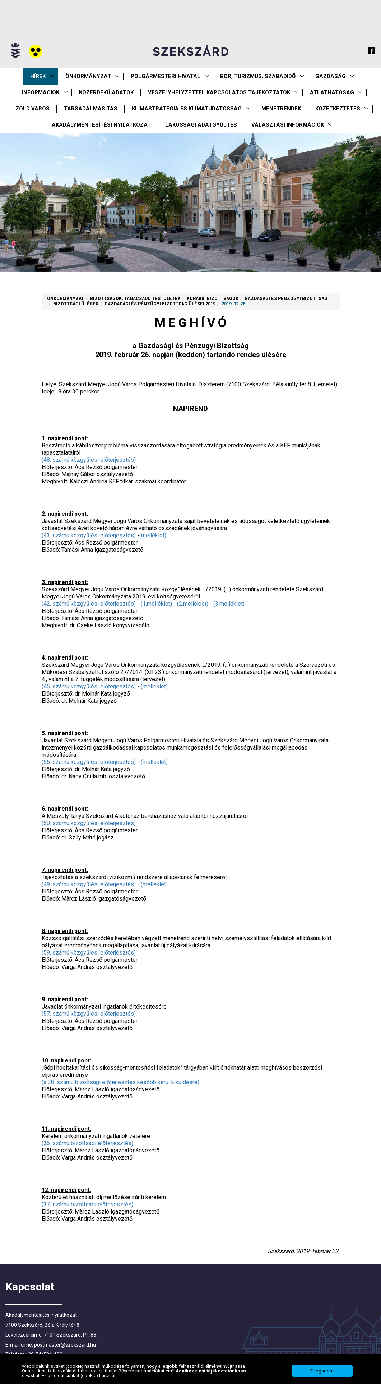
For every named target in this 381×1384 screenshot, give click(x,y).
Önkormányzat (88, 76)
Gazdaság (330, 76)
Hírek (38, 76)
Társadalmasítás (90, 108)
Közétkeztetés (337, 108)
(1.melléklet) (156, 603)
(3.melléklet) (229, 603)
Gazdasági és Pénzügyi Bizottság (286, 298)
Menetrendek (281, 108)
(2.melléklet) (192, 603)
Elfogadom (322, 1371)
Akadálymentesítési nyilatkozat (101, 125)
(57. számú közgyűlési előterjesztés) (89, 1013)
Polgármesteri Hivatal (165, 76)
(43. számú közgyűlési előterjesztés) (89, 535)
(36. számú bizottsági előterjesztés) (87, 1143)
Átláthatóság (332, 92)
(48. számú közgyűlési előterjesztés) (89, 459)
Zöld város (32, 108)
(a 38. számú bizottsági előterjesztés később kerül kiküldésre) (120, 1082)
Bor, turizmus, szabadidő (258, 76)
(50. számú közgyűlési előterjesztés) (89, 823)
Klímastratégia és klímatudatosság (187, 108)
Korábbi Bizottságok (212, 298)
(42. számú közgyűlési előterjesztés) (89, 603)
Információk (40, 92)
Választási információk (287, 125)
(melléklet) (152, 535)
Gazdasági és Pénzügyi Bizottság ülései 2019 (159, 303)
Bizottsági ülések (75, 303)
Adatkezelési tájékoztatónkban (211, 1371)
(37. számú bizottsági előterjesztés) (87, 1204)
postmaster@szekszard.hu (65, 1345)
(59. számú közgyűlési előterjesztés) (89, 952)
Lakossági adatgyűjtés (201, 125)
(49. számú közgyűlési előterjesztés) (89, 884)
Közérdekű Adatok (106, 92)
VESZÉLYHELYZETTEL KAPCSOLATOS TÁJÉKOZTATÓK (219, 92)
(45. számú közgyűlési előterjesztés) (89, 686)
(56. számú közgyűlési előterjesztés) (89, 762)
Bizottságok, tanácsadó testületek (135, 298)
